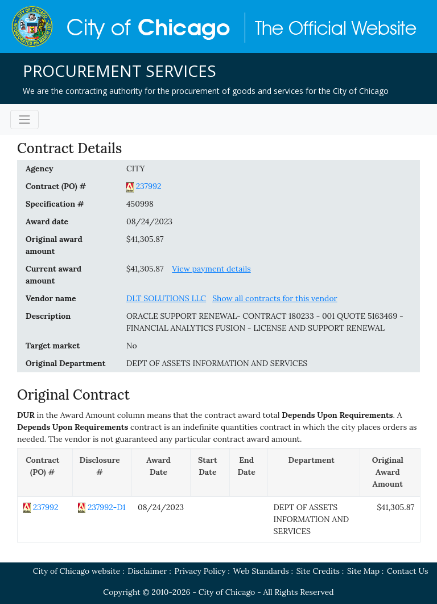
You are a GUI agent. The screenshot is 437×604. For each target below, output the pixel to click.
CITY (135, 168)
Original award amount (54, 245)
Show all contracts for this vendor (274, 298)
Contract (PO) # (56, 186)
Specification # (55, 204)
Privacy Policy (200, 571)
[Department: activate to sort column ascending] (314, 472)
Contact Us (407, 571)
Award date (47, 221)
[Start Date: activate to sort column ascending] (210, 472)
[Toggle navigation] (24, 119)
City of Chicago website (77, 571)
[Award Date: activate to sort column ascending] (160, 472)
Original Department (65, 363)
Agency (39, 168)
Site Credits (318, 571)
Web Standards (261, 571)
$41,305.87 (145, 239)
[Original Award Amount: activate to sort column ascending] (390, 472)
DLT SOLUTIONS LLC (166, 298)
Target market (53, 345)
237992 (149, 186)
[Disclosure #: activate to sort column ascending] (101, 472)
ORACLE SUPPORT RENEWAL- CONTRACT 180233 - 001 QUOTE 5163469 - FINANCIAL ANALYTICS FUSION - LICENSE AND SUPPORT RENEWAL (264, 322)
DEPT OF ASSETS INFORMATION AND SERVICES (216, 363)
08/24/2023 (149, 221)
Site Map (363, 571)
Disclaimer (147, 571)
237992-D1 (107, 507)
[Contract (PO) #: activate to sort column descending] (45, 472)
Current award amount (53, 275)
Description (48, 316)
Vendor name (51, 298)
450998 (140, 204)
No (131, 345)
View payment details (211, 269)
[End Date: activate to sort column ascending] (249, 472)
